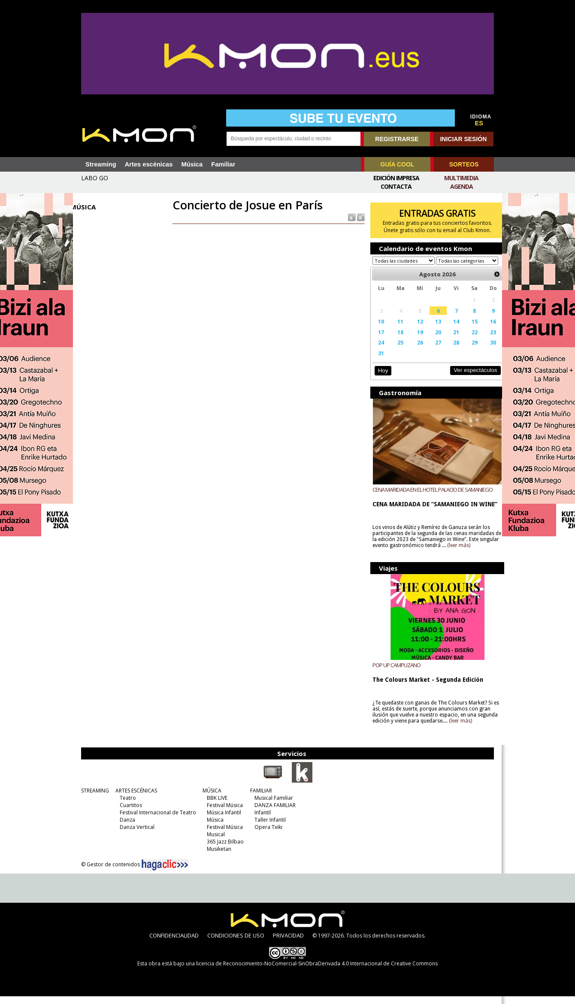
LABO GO (94, 178)
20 (432, 340)
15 (467, 329)
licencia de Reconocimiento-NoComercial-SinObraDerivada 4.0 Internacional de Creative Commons (317, 971)
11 (396, 329)
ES (479, 123)
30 (485, 350)
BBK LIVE (215, 805)
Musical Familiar (271, 805)
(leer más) (476, 553)
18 (396, 340)
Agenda (461, 186)
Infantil (260, 820)
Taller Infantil (268, 827)
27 (432, 350)
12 (415, 329)
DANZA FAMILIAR (273, 813)
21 (450, 340)
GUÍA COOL (398, 164)
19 (415, 340)
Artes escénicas (149, 164)
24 (378, 350)
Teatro (126, 805)
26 (415, 350)
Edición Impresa (396, 178)
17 (378, 340)
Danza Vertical (135, 834)
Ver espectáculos (467, 378)
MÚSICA (209, 798)
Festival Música (223, 813)
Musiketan (217, 856)
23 (485, 340)
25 (396, 350)
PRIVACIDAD (288, 943)
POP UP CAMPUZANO (393, 673)
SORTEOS (463, 164)
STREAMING (93, 798)
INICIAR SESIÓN (463, 139)
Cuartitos (129, 813)
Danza (125, 827)
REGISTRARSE (396, 139)
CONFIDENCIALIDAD (174, 943)
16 (485, 329)
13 (432, 329)
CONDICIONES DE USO (235, 943)
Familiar (223, 164)
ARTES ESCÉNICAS (134, 798)
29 (467, 350)
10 (378, 329)
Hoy (379, 378)
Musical (214, 842)
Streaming (100, 164)
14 (450, 329)
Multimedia (461, 178)
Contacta (396, 186)
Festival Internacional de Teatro (156, 820)
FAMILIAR (259, 798)
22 (467, 340)
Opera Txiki (266, 834)
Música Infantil (222, 820)
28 (450, 350)
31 (378, 361)
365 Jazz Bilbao (223, 849)
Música (192, 164)
